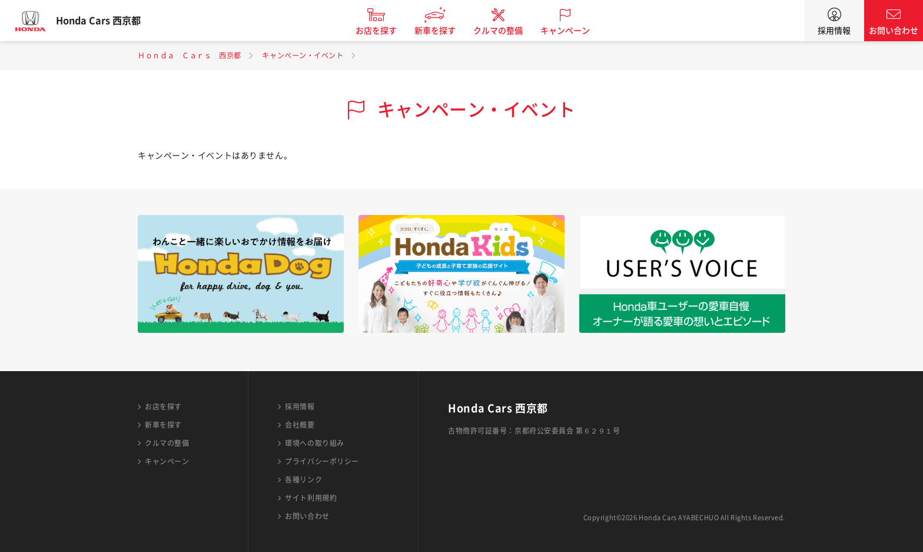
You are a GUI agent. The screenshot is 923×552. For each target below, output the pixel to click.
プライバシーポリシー (322, 461)
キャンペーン (575, 31)
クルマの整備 (508, 31)
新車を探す (445, 31)
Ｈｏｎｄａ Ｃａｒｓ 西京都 (189, 55)
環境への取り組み (314, 443)
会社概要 (299, 424)
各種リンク (303, 479)
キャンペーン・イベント (302, 55)
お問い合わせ (893, 31)
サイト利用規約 (311, 497)
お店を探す (386, 31)
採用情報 (834, 31)
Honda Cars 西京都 (109, 21)
